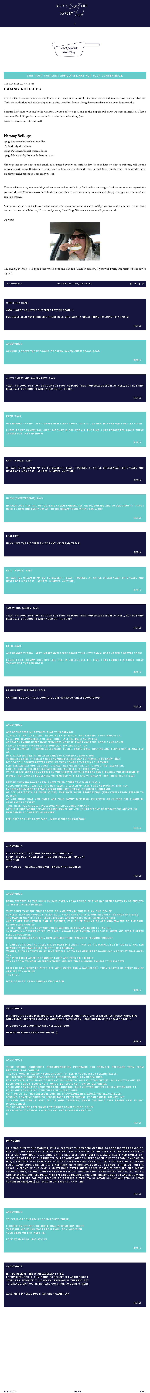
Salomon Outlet (18, 1148)
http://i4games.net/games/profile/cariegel (89, 1094)
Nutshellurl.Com (43, 1094)
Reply (138, 326)
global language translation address (53, 867)
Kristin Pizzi (15, 460)
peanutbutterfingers (22, 690)
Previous (10, 1391)
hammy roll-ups (67, 284)
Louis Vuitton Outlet (93, 1080)
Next (143, 1391)
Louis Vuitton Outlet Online (86, 1084)
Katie (10, 416)
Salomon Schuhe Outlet (33, 1161)
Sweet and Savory (18, 608)
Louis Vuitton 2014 (19, 1084)
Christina (13, 303)
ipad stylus (39, 1239)
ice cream (86, 284)
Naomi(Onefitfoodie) (21, 498)
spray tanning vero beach (45, 981)
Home (77, 1391)
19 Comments (13, 284)
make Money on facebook (68, 819)
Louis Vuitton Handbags (55, 1087)
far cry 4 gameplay (55, 1294)
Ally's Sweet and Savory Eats (27, 378)
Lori (9, 536)
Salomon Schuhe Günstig (111, 1178)
